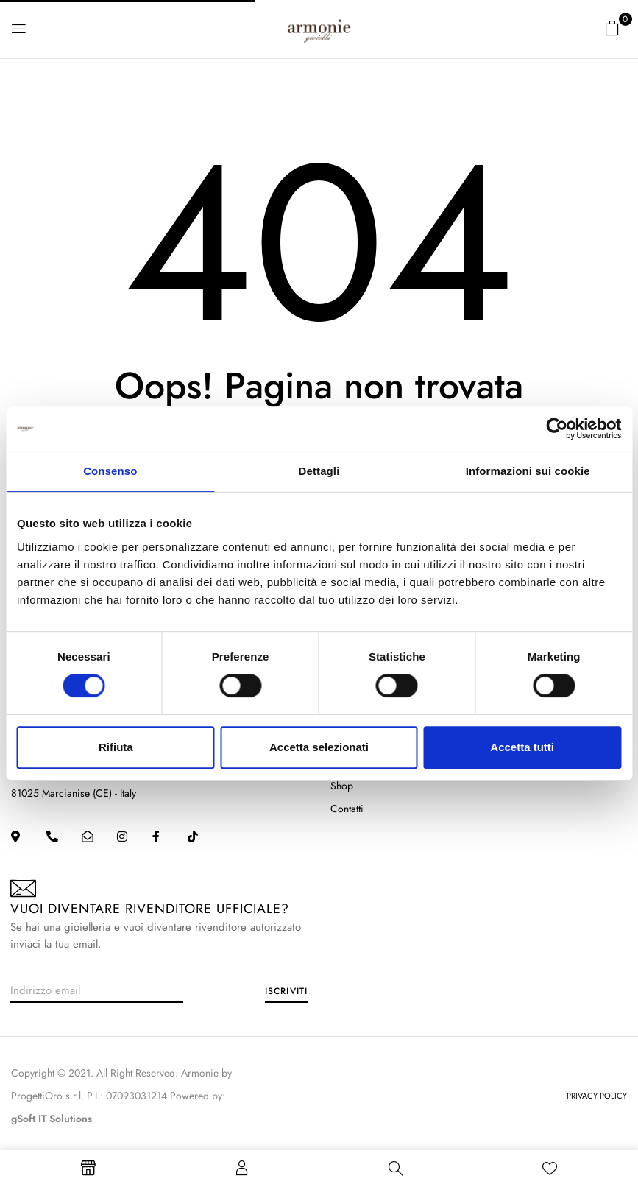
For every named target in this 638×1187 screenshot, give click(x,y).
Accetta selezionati (319, 747)
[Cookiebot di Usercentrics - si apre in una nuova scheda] (556, 429)
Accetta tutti (522, 747)
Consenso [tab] (110, 471)
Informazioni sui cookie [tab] (528, 471)
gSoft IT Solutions (51, 1118)
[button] (612, 28)
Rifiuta (116, 747)
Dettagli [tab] (319, 471)
